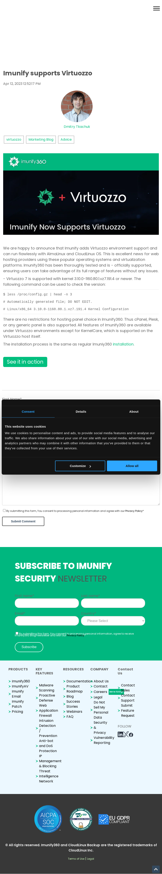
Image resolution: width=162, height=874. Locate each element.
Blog (70, 696)
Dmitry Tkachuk (77, 126)
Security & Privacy (100, 727)
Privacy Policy (134, 511)
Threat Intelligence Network (48, 776)
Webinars (74, 711)
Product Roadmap (74, 689)
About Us (101, 681)
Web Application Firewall (48, 710)
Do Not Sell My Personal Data (101, 710)
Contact (101, 686)
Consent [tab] (28, 411)
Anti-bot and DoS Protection (48, 745)
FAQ (69, 716)
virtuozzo (13, 139)
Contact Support (128, 698)
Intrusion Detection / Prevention (48, 728)
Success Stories (73, 704)
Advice (66, 139)
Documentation (79, 681)
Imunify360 (21, 681)
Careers (100, 691)
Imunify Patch (18, 704)
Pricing (17, 711)
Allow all (132, 466)
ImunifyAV (20, 686)
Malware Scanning (46, 688)
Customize (80, 466)
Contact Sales (128, 688)
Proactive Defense (47, 698)
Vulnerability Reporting (104, 740)
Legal (98, 697)
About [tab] (134, 411)
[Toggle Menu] (156, 8)
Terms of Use (76, 859)
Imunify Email (18, 694)
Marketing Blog (40, 139)
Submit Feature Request (128, 710)
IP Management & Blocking (50, 761)
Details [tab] (81, 411)
